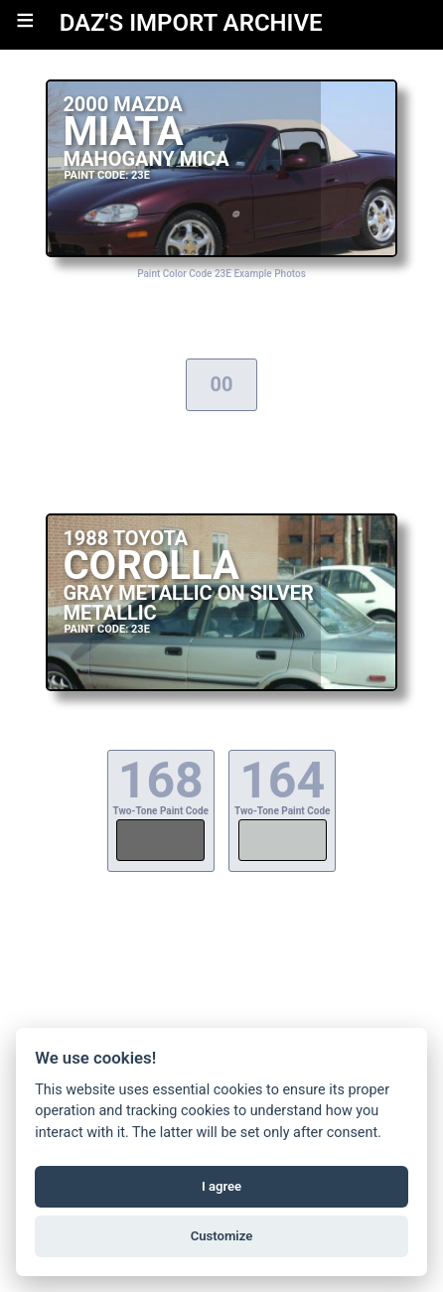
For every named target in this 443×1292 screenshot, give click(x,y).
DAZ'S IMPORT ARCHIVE (191, 23)
